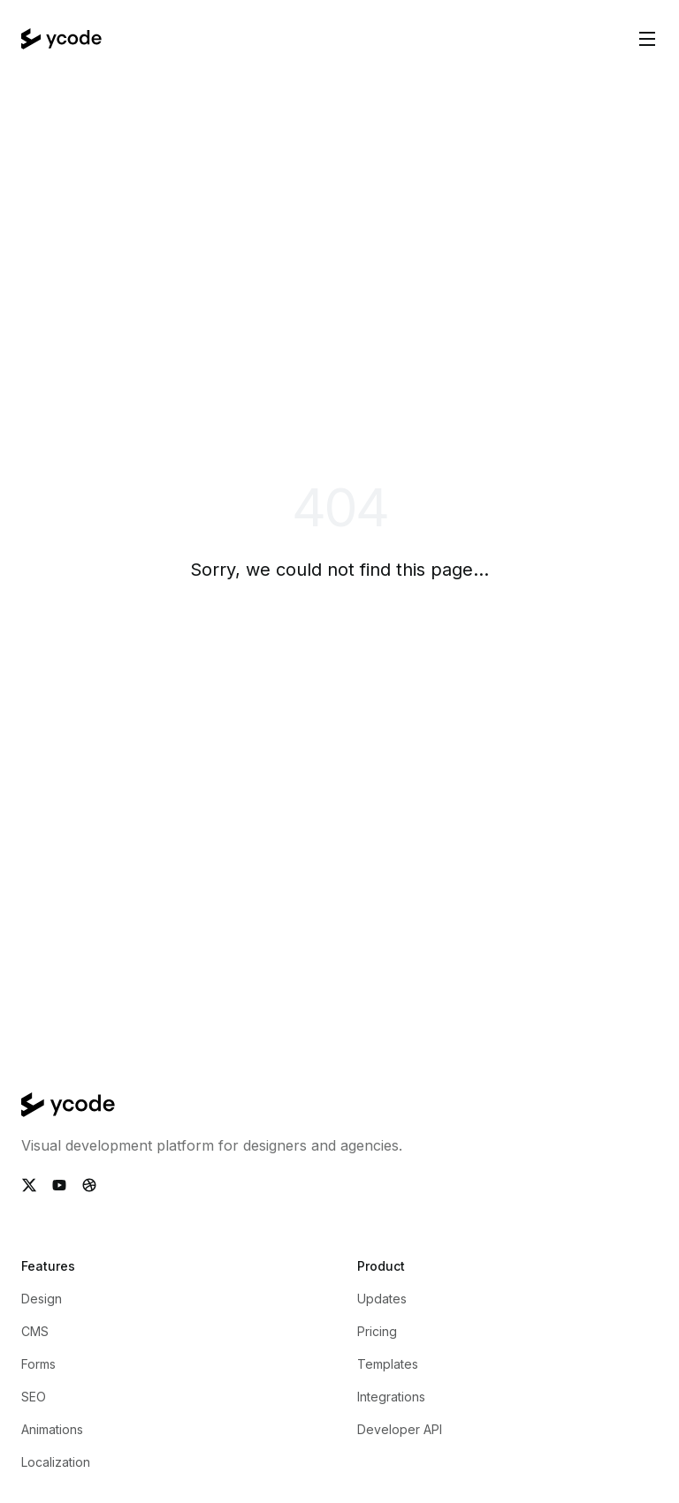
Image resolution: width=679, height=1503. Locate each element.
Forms (38, 1363)
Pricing (377, 1331)
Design (41, 1298)
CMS (35, 1331)
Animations (52, 1429)
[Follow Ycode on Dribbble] (89, 1185)
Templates (387, 1363)
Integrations (391, 1396)
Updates (382, 1298)
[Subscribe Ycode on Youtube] (59, 1185)
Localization (55, 1461)
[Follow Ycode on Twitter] (29, 1185)
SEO (33, 1396)
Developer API (399, 1429)
